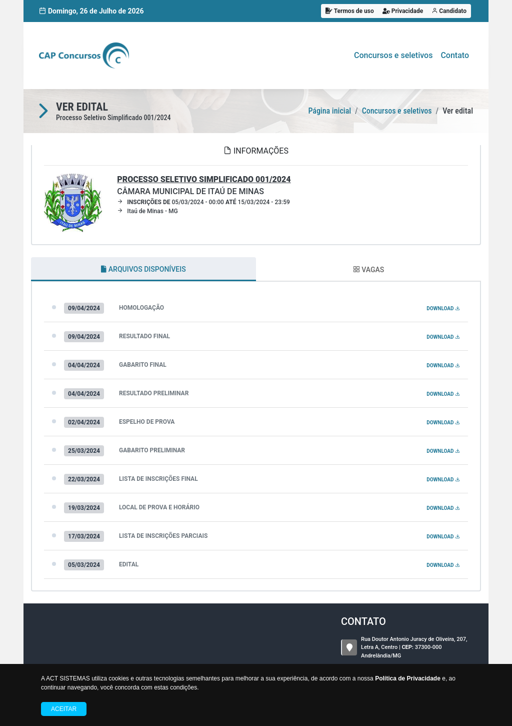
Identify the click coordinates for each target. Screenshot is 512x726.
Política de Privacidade (407, 678)
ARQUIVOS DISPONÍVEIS (143, 269)
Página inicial (329, 111)
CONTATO (363, 621)
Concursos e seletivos (393, 55)
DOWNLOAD (443, 308)
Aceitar (63, 708)
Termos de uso (350, 11)
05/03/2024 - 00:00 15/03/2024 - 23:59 (203, 202)
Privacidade (403, 11)
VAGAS (368, 270)
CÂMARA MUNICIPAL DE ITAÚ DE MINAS (203, 185)
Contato (454, 55)
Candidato (449, 11)
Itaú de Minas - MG (147, 211)
